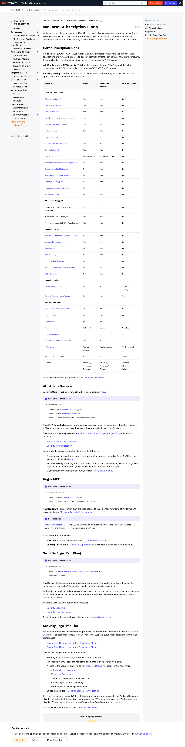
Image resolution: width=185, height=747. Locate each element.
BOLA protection (51, 156)
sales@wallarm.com (95, 377)
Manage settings (55, 740)
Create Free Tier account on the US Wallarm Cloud (71, 643)
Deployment (105, 9)
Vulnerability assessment (55, 242)
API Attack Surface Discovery (61, 441)
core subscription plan (73, 498)
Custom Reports (20, 87)
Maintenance (120, 9)
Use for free (170, 3)
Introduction (17, 9)
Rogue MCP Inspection (55, 525)
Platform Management (157, 9)
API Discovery (33, 9)
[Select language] (180, 3)
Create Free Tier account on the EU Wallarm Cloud (71, 647)
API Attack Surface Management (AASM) (61, 236)
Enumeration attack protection (57, 188)
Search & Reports (25, 80)
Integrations (136, 9)
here (103, 392)
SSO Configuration (26, 115)
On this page (152, 20)
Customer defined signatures (56, 124)
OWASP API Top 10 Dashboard (21, 43)
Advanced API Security (69, 410)
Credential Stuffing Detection (56, 169)
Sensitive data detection (54, 261)
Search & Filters (20, 83)
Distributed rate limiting (54, 150)
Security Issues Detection (59, 445)
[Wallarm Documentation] (9, 3)
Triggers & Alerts (25, 73)
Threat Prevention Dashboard (26, 35)
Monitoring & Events (25, 52)
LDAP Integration (20, 118)
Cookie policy (145, 733)
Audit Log (17, 101)
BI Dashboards (51, 274)
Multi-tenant (49, 347)
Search (111, 3)
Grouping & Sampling (22, 66)
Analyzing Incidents (21, 62)
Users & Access (25, 104)
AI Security (90, 9)
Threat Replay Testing (53, 287)
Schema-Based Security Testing (57, 296)
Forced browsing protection (56, 143)
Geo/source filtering (53, 105)
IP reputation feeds (52, 112)
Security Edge (50, 315)
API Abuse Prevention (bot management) (61, 163)
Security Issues (19, 69)
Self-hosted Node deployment (57, 309)
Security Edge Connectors (60, 612)
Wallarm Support (79, 544)
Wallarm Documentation (33, 3)
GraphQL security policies (55, 182)
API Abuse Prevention (62, 674)
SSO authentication (52, 334)
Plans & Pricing (25, 122)
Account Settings (25, 90)
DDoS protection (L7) (53, 99)
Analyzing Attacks (21, 59)
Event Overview (20, 55)
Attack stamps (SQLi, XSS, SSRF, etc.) (59, 118)
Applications (18, 97)
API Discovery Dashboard (24, 39)
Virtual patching (51, 131)
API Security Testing (72, 9)
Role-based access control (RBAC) (58, 340)
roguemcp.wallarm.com (95, 540)
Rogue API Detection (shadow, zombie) (60, 267)
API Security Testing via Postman (76, 512)
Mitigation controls (52, 194)
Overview (15, 28)
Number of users (51, 328)
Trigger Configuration (22, 76)
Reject (35, 740)
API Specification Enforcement (57, 175)
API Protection (50, 9)
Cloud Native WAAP (68, 414)
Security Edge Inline (57, 608)
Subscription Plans (21, 125)
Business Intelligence (22, 48)
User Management (21, 108)
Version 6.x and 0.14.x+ (24, 136)
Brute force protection (54, 137)
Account (16, 94)
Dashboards (25, 32)
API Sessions (50, 248)
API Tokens (18, 111)
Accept (19, 740)
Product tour (155, 3)
